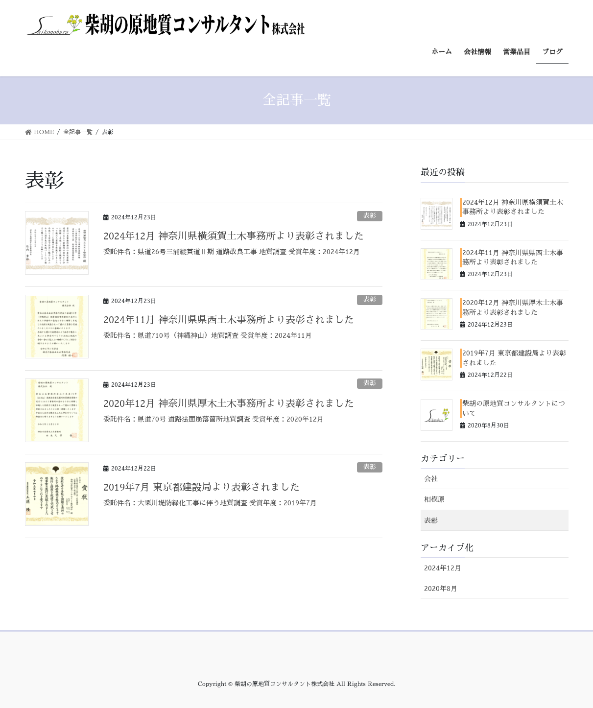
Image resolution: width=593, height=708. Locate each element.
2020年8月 (440, 588)
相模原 (434, 499)
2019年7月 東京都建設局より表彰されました (201, 487)
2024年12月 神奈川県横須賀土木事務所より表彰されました (233, 236)
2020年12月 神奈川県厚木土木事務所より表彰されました (228, 403)
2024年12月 (442, 568)
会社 (431, 478)
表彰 (369, 215)
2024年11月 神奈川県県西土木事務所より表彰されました (228, 320)
